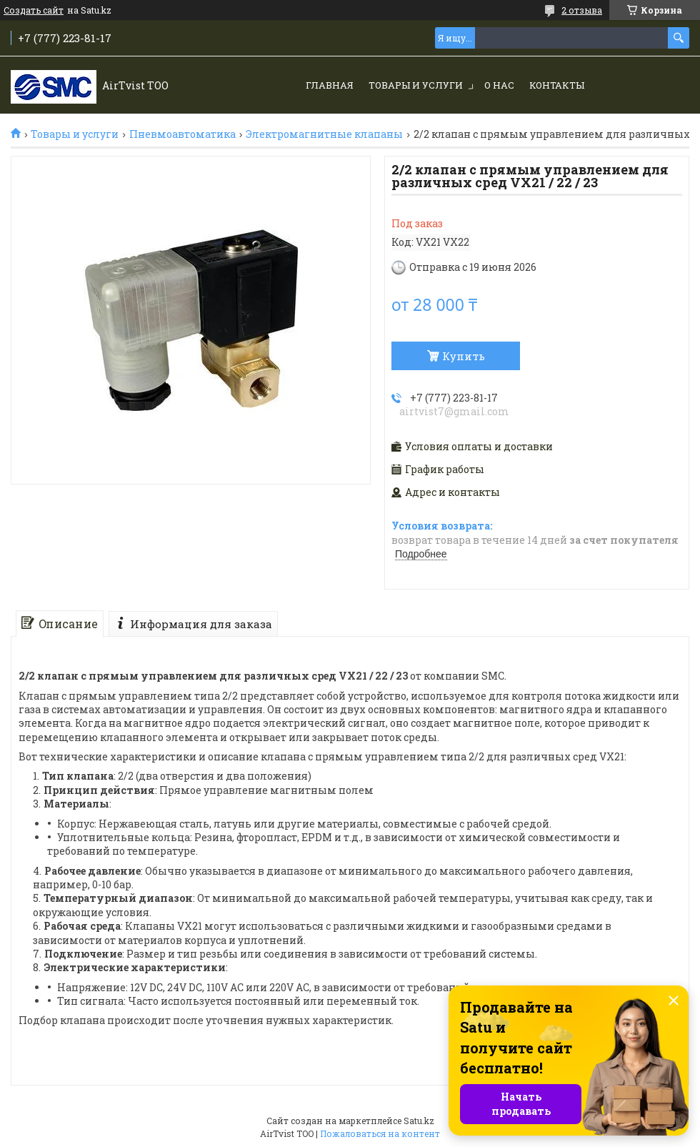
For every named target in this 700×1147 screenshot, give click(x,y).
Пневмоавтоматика (182, 134)
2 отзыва (581, 10)
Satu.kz (419, 1120)
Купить (463, 356)
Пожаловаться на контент (380, 1133)
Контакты (556, 85)
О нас (499, 85)
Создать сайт (34, 10)
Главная (330, 85)
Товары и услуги (416, 85)
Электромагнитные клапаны (324, 134)
